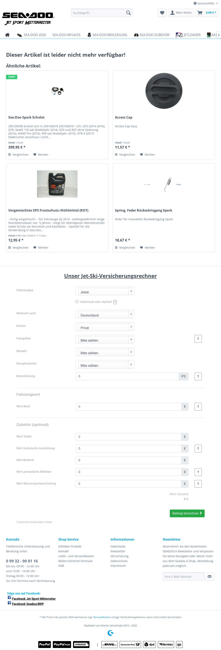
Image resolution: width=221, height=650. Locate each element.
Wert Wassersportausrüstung (36, 483)
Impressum (118, 566)
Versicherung (119, 556)
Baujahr (21, 351)
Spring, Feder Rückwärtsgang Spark (143, 210)
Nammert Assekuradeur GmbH (35, 522)
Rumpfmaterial (26, 363)
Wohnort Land (26, 313)
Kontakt (63, 551)
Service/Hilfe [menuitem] (204, 3)
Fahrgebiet (23, 338)
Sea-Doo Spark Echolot (26, 117)
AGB (61, 566)
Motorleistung (25, 376)
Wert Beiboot (25, 460)
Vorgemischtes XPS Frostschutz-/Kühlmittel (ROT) (48, 210)
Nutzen (21, 325)
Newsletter (117, 551)
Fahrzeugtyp (24, 290)
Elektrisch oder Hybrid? (96, 302)
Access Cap (123, 117)
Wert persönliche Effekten (33, 471)
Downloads (117, 546)
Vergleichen (18, 154)
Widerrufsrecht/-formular (75, 561)
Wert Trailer (24, 436)
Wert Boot (23, 406)
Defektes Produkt (69, 546)
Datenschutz (119, 561)
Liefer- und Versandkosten (76, 556)
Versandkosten (101, 617)
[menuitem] (102, 13)
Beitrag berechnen (187, 513)
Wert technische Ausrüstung (35, 448)
